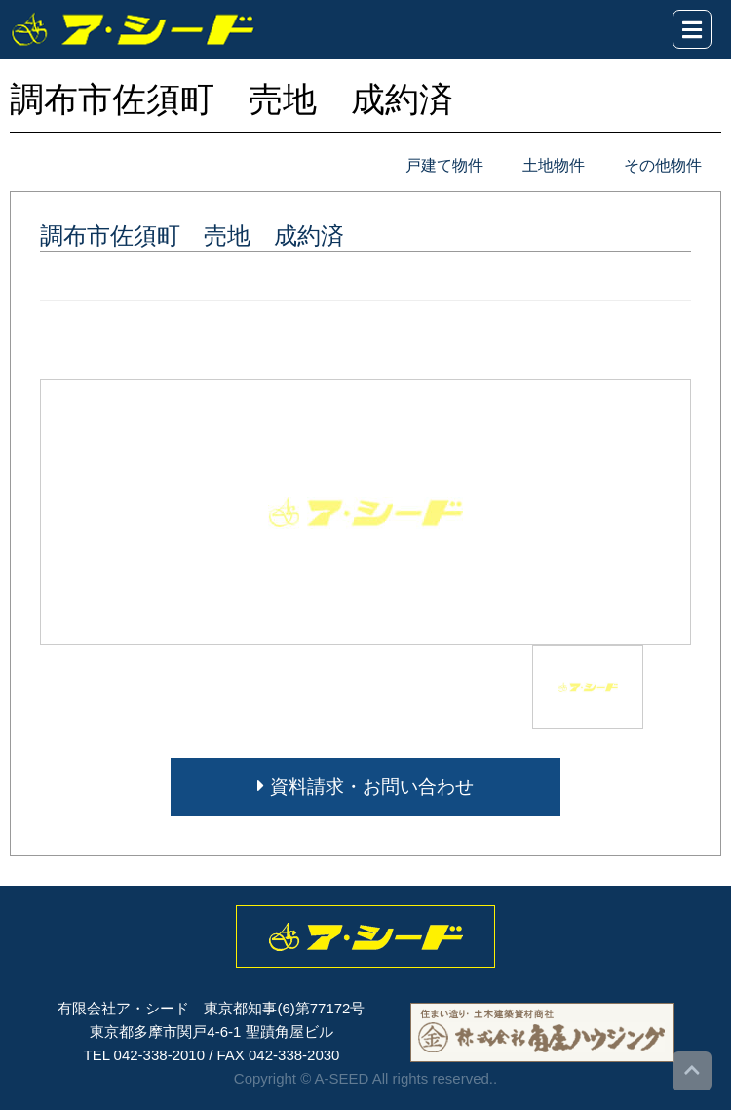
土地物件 (553, 165)
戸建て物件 (444, 165)
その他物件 (663, 165)
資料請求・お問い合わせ (365, 786)
